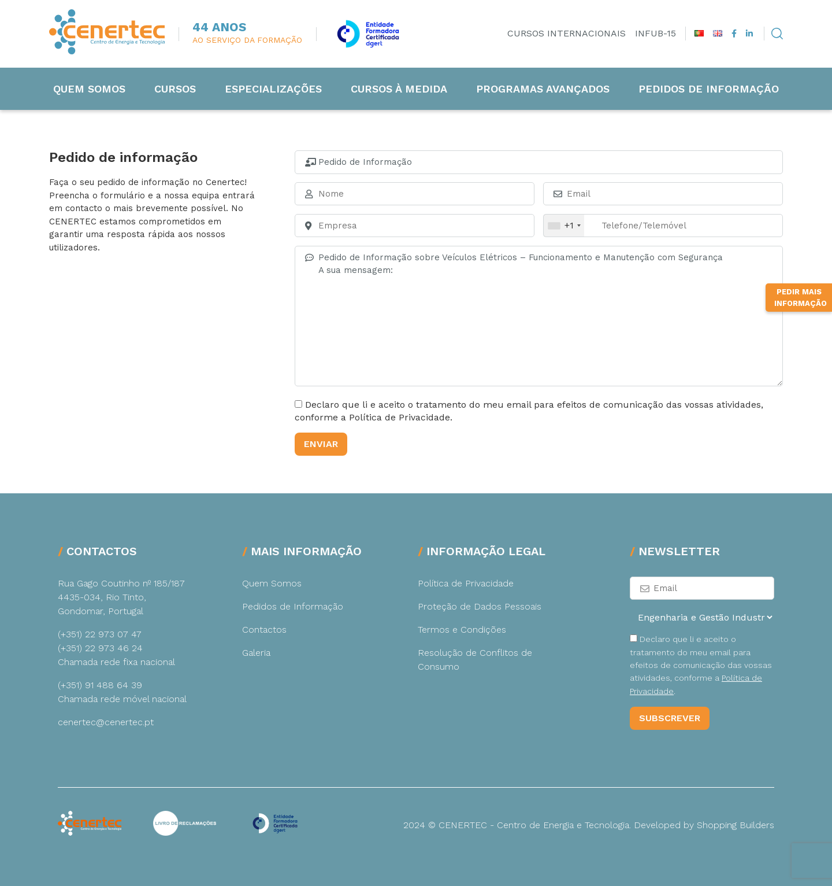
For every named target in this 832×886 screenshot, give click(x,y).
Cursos (175, 89)
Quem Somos (89, 89)
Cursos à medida (399, 89)
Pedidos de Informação (708, 89)
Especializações (273, 89)
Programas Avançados (543, 89)
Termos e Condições (462, 629)
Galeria (256, 652)
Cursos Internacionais (566, 33)
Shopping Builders (735, 824)
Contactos (264, 629)
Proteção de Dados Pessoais (479, 606)
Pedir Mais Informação (800, 297)
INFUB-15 (655, 33)
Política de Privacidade (466, 583)
